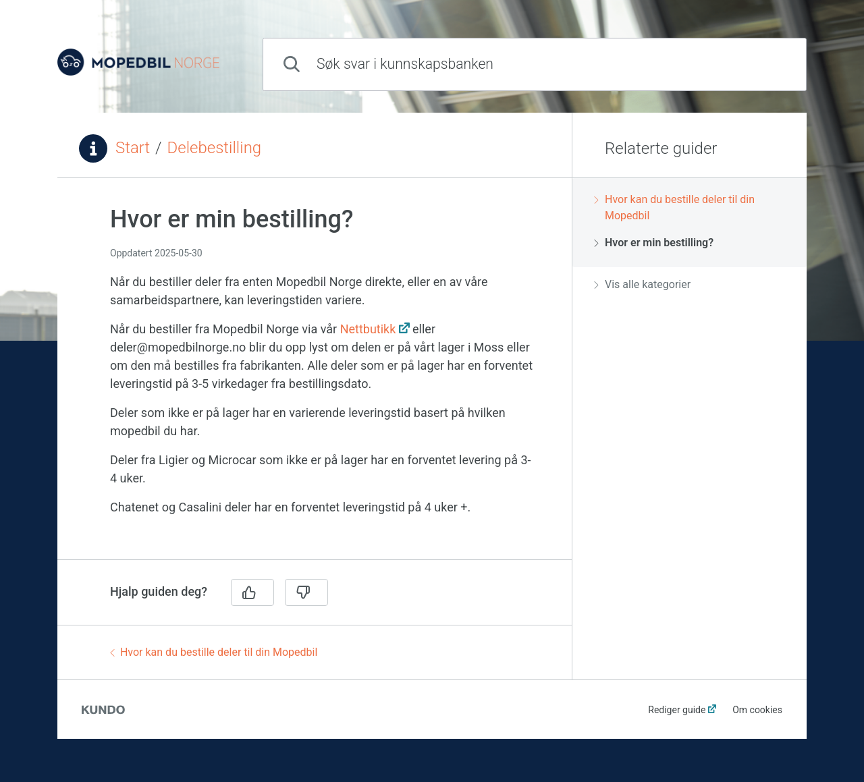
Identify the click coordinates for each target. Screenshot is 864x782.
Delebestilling (214, 147)
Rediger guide (676, 709)
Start (132, 147)
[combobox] (534, 64)
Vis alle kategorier (642, 284)
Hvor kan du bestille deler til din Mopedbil (213, 652)
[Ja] (252, 592)
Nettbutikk (368, 329)
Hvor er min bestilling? (653, 242)
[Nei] (306, 592)
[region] (314, 376)
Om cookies (757, 709)
